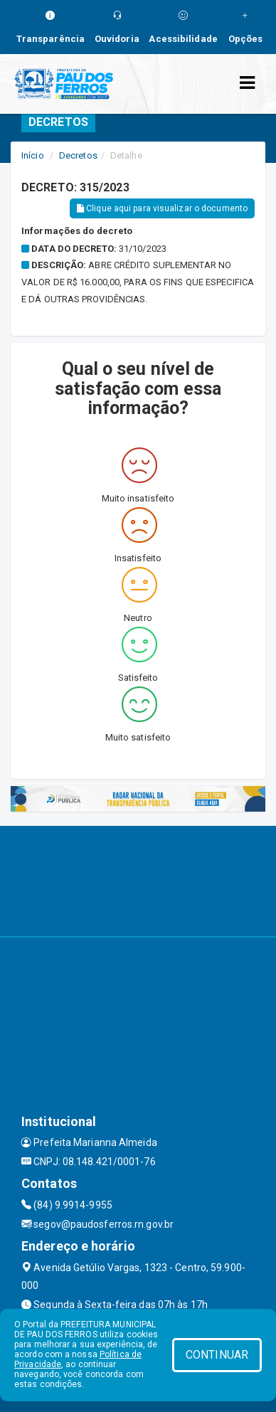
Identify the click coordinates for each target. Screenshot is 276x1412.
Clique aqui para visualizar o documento (162, 208)
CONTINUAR (217, 1354)
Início (32, 155)
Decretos (78, 155)
